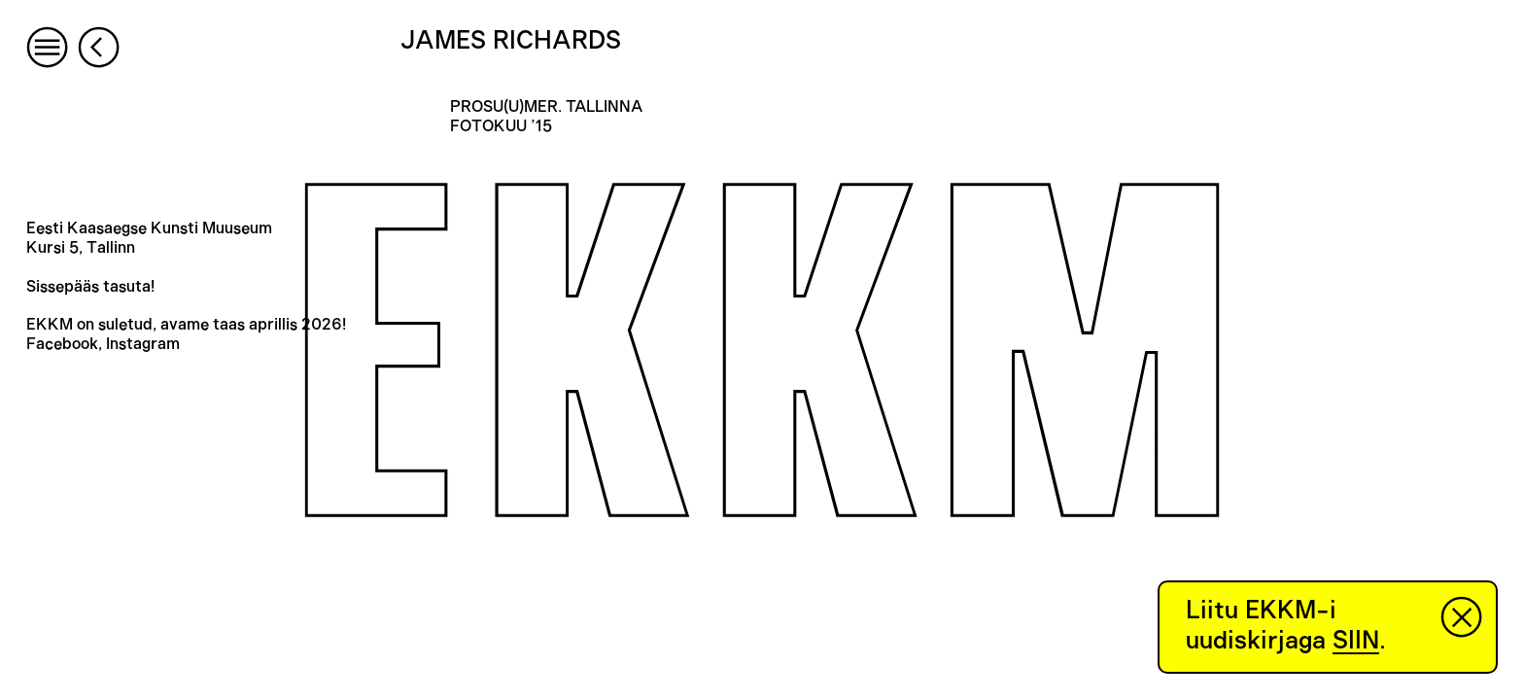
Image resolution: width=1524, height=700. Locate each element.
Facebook (62, 344)
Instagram (143, 344)
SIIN (1356, 640)
